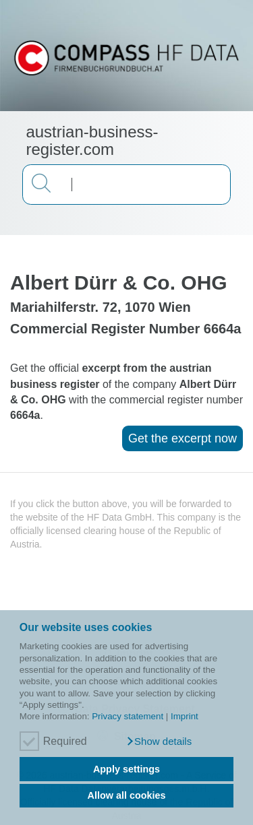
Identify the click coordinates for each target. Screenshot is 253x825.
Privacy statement (127, 716)
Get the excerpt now (182, 438)
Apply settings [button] (126, 769)
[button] (158, 741)
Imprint (184, 716)
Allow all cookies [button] (127, 795)
